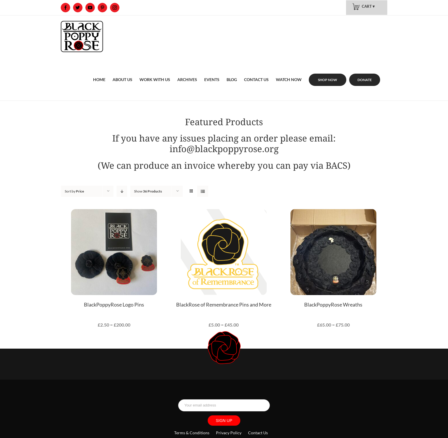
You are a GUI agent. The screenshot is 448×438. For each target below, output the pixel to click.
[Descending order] (121, 191)
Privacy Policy (228, 432)
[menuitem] (99, 72)
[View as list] (202, 191)
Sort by (74, 191)
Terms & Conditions (192, 432)
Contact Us (258, 432)
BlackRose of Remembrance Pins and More (223, 304)
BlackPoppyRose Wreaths (333, 304)
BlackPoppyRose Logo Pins (114, 304)
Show (148, 191)
